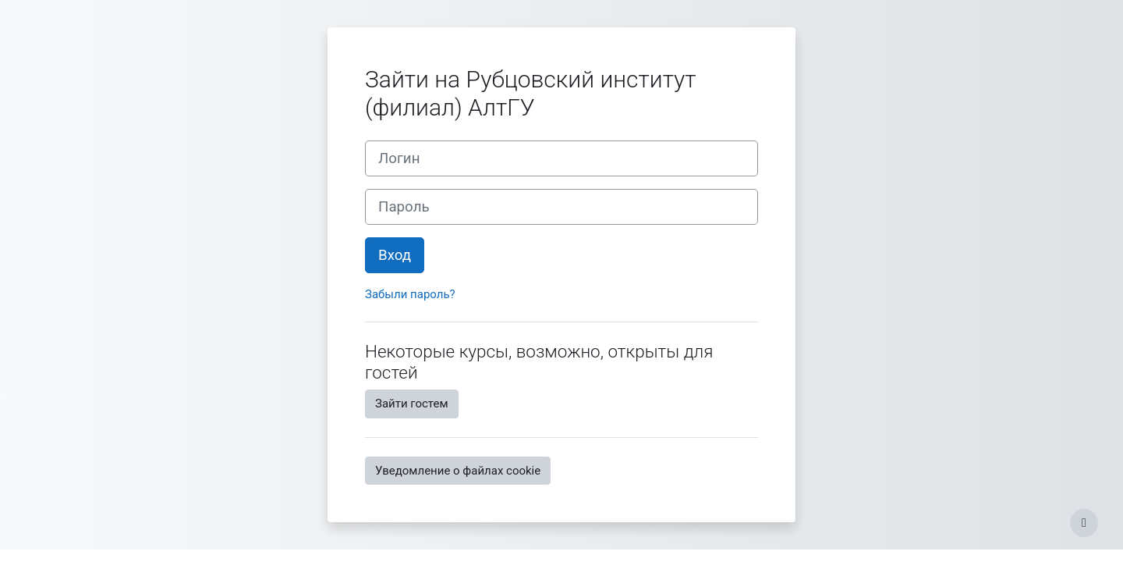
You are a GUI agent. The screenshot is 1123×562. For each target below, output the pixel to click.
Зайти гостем (411, 404)
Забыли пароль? (410, 294)
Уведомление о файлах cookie (457, 471)
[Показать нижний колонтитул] (1084, 523)
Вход (394, 255)
